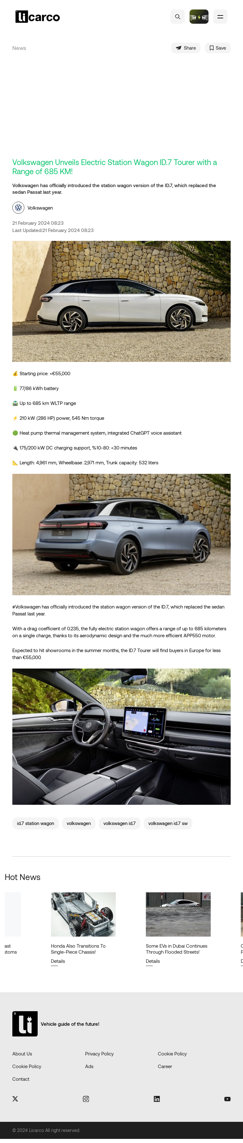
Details (58, 965)
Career (165, 1070)
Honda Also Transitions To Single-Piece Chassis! (78, 952)
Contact (20, 1082)
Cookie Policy (172, 1057)
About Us (22, 1057)
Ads (89, 1070)
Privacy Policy (99, 1057)
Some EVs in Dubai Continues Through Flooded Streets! (176, 952)
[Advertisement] (121, 114)
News (19, 50)
